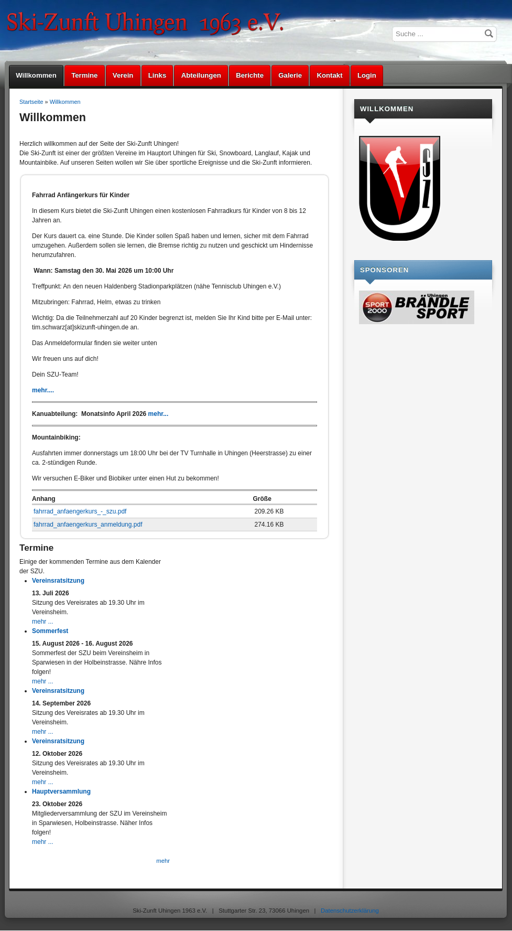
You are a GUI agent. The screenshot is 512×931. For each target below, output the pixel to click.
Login (366, 75)
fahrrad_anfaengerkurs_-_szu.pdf (80, 511)
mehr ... (42, 621)
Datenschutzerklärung (350, 910)
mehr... (158, 414)
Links (157, 75)
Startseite (31, 102)
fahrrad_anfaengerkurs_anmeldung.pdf (88, 524)
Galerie (290, 75)
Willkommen (36, 75)
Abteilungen (201, 75)
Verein (123, 75)
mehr (163, 861)
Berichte (250, 75)
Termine (84, 75)
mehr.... (43, 390)
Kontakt (329, 75)
